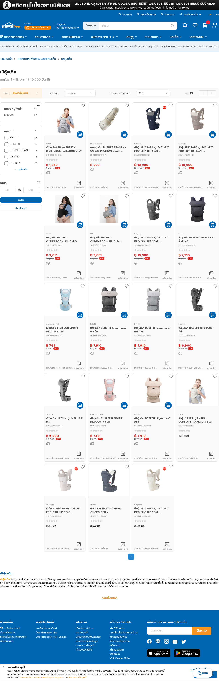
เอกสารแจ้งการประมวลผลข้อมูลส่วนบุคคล (41, 677)
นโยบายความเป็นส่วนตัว (88, 637)
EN (217, 14)
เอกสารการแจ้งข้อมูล (87, 641)
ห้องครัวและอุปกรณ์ (148, 46)
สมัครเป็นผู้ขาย (146, 14)
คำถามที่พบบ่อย (8, 632)
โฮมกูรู (130, 37)
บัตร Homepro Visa (46, 632)
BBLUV (14, 137)
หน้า (189, 93)
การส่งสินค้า (82, 632)
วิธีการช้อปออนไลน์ (10, 628)
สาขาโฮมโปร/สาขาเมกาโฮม (124, 632)
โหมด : (7, 93)
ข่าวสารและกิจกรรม (120, 641)
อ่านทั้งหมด (109, 598)
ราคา (3, 183)
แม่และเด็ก (7, 59)
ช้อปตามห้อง (42, 37)
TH (209, 14)
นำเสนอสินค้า (117, 650)
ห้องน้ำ (133, 46)
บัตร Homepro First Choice (51, 637)
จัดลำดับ (53, 93)
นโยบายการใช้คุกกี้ (77, 677)
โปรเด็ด (173, 37)
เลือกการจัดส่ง (37, 27)
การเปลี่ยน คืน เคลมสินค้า (13, 637)
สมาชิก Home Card (46, 628)
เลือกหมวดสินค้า (14, 37)
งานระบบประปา (92, 46)
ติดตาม (202, 630)
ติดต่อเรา (115, 654)
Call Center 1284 (120, 658)
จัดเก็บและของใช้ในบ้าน (72, 46)
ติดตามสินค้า (6, 641)
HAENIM (15, 162)
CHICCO (14, 156)
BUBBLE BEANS (19, 150)
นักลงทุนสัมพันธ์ (118, 637)
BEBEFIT (15, 143)
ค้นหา (21, 199)
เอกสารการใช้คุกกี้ (85, 645)
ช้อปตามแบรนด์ (70, 37)
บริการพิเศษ (196, 37)
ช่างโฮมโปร (151, 37)
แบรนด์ (9, 131)
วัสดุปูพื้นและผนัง (168, 46)
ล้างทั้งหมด (21, 208)
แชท (205, 673)
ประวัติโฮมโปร (117, 628)
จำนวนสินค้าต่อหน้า (120, 93)
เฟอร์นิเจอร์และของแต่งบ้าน (115, 46)
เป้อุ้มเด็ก (66, 59)
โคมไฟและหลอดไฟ (187, 46)
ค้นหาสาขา (168, 14)
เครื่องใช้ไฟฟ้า (7, 46)
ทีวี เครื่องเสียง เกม (49, 46)
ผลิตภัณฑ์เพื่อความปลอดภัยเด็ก (37, 59)
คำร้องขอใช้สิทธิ (84, 650)
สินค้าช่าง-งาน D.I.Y (103, 37)
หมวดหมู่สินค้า (13, 109)
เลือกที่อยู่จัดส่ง (68, 28)
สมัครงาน (115, 645)
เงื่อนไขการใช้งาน (85, 628)
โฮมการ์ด (125, 14)
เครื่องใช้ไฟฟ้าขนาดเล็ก (27, 46)
